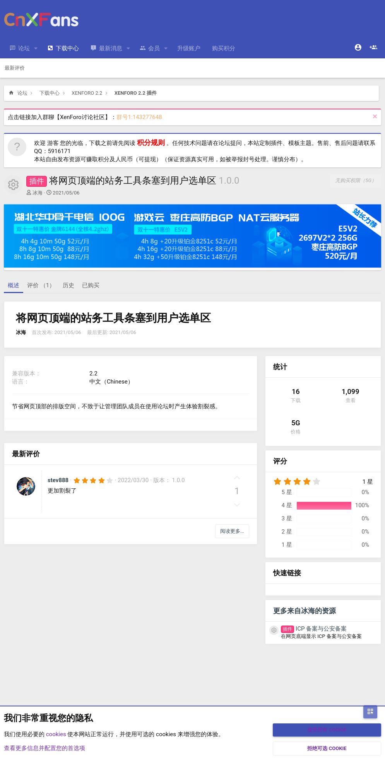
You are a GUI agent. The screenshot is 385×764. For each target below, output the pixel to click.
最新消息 (110, 48)
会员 (154, 48)
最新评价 (15, 68)
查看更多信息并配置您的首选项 (44, 748)
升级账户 (188, 48)
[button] (36, 48)
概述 (13, 285)
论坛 (24, 48)
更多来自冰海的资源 (304, 611)
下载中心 (67, 48)
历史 (68, 285)
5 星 (286, 492)
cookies (56, 734)
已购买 (90, 285)
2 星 (286, 531)
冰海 (38, 193)
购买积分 (223, 48)
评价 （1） (41, 285)
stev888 (58, 480)
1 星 (286, 544)
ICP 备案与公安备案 (314, 628)
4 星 (286, 505)
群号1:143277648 (139, 117)
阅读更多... (232, 531)
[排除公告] (374, 117)
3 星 (286, 518)
